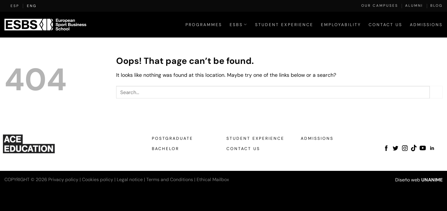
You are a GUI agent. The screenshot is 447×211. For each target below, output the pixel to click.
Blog (436, 5)
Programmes (203, 24)
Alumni (414, 5)
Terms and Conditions (169, 179)
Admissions (426, 24)
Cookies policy (97, 179)
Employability (341, 24)
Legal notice (130, 179)
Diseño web (407, 180)
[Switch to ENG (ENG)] (31, 5)
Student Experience (284, 24)
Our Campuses (379, 5)
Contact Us (385, 24)
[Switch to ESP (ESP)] (15, 5)
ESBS (238, 24)
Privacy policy (63, 179)
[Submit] (436, 92)
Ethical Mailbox (213, 179)
